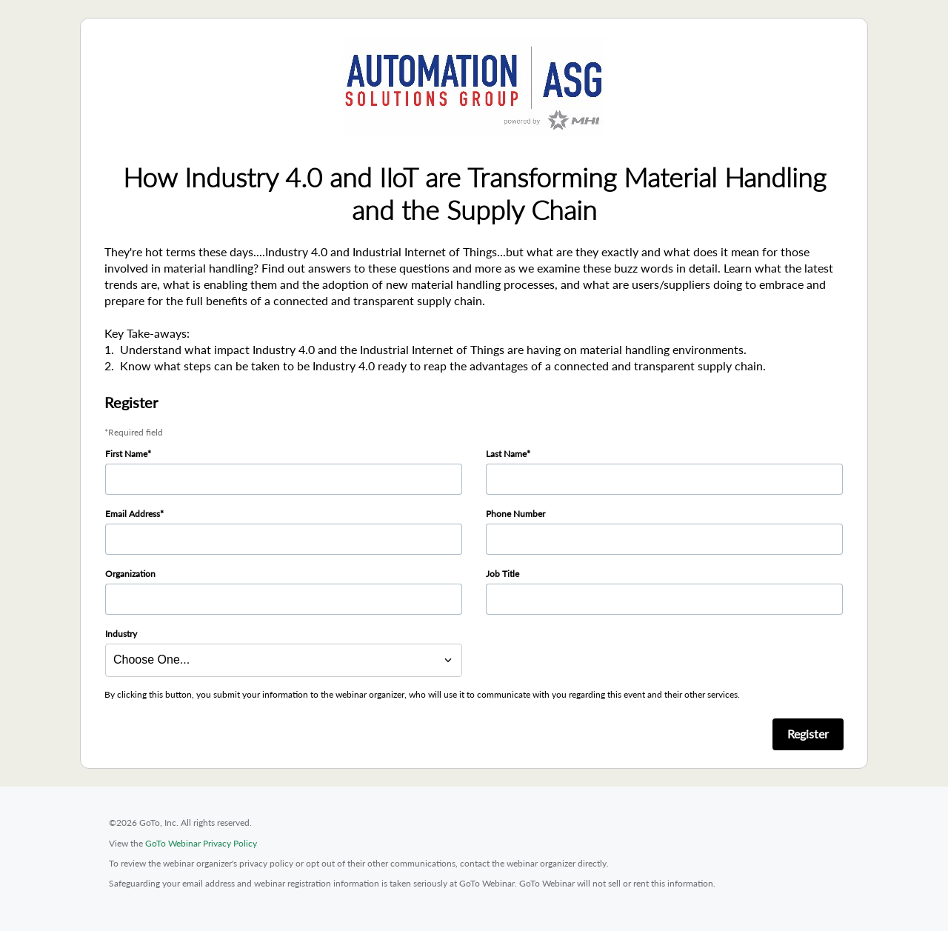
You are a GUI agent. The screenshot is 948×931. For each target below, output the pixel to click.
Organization (130, 573)
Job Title (502, 573)
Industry (121, 633)
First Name (126, 453)
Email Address (132, 513)
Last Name (506, 453)
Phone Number (515, 513)
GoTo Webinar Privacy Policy (201, 843)
